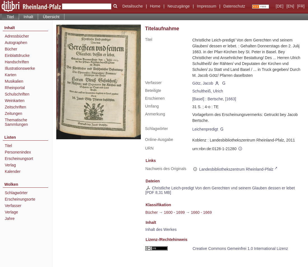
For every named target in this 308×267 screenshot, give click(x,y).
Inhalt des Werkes (161, 229)
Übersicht (51, 17)
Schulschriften (17, 94)
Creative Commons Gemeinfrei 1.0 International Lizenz (240, 248)
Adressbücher (17, 36)
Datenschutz (234, 6)
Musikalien (14, 81)
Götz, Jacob (202, 83)
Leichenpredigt (205, 129)
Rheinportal (15, 87)
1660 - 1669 (201, 212)
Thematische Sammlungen (16, 122)
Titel (8, 145)
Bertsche (215, 99)
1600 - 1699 (174, 212)
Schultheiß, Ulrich (207, 91)
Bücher (11, 49)
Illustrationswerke (20, 68)
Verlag (10, 165)
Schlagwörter (16, 193)
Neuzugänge (178, 6)
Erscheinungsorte (20, 199)
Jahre (10, 218)
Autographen (16, 42)
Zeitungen (13, 113)
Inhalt (28, 17)
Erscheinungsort (19, 158)
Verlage (11, 212)
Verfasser (13, 205)
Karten (10, 75)
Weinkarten (15, 100)
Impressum (206, 6)
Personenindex (18, 152)
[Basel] (198, 99)
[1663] (230, 99)
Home (155, 6)
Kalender (12, 171)
